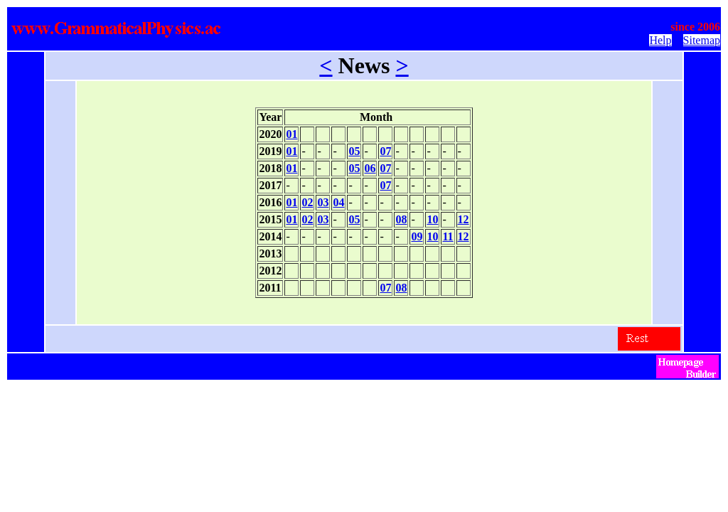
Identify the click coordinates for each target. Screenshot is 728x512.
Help (660, 40)
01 (291, 134)
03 (322, 202)
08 (401, 219)
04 (338, 202)
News (364, 65)
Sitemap (701, 40)
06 (369, 168)
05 (354, 151)
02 (307, 202)
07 (385, 151)
